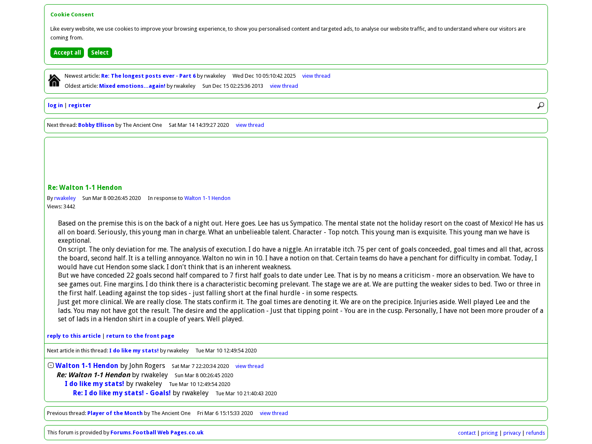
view (316, 76)
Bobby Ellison (96, 125)
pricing (489, 433)
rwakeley (65, 198)
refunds (535, 433)
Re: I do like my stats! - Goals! (122, 393)
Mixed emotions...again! (133, 86)
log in (55, 105)
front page (140, 336)
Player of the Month (115, 413)
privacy (512, 433)
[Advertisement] (296, 161)
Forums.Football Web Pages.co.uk (157, 432)
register (79, 105)
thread (250, 366)
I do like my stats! (134, 350)
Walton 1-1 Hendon (207, 198)
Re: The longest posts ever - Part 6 (149, 76)
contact (467, 433)
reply (74, 336)
